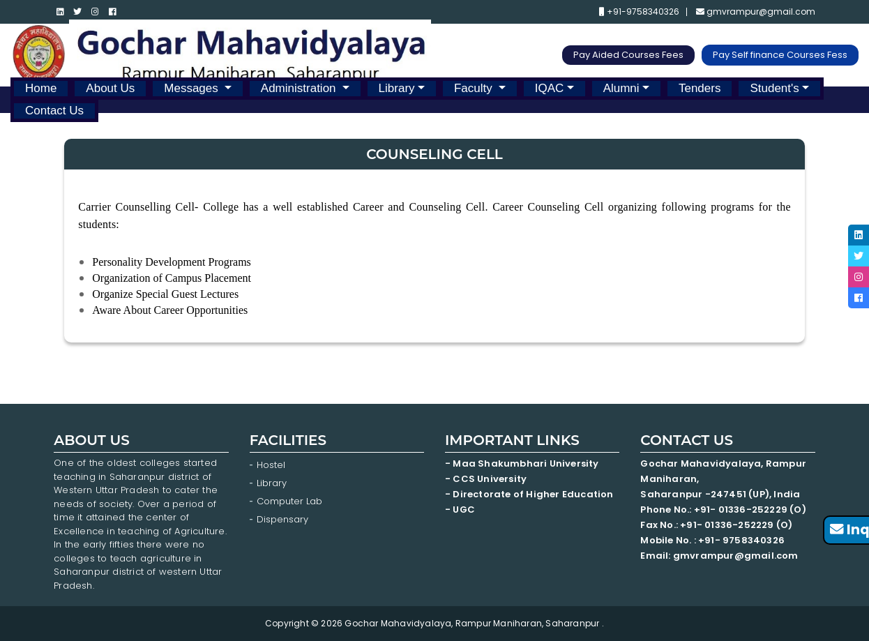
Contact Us (54, 110)
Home (40, 88)
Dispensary (282, 519)
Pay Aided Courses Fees (628, 54)
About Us (110, 88)
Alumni (621, 88)
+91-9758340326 (639, 12)
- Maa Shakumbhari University (523, 463)
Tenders (699, 88)
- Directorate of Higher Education (530, 494)
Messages (192, 88)
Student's (774, 88)
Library (397, 88)
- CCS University (486, 478)
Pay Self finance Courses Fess (780, 54)
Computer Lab (291, 501)
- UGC (460, 509)
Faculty (475, 88)
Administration (300, 88)
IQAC (549, 88)
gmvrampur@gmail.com (755, 12)
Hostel (271, 465)
